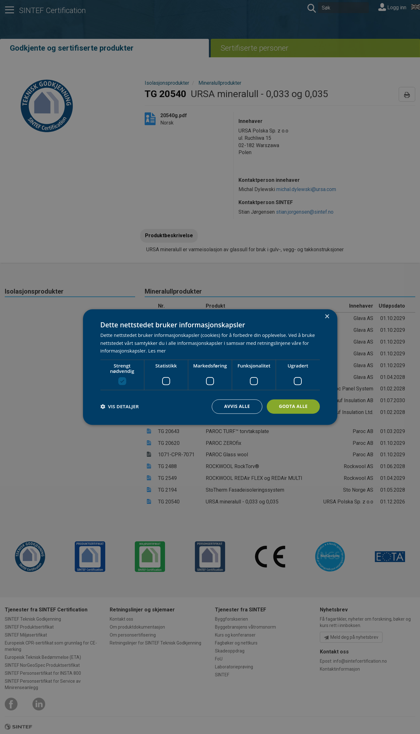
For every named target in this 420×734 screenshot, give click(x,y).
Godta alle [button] (293, 406)
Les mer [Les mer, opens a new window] (157, 351)
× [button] (327, 316)
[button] (119, 407)
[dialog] (210, 367)
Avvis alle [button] (237, 406)
